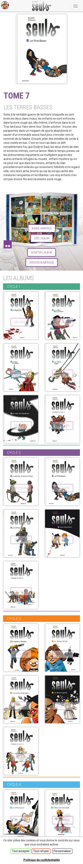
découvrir (21, 322)
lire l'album (41, 238)
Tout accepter (21, 851)
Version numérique (41, 262)
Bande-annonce (42, 228)
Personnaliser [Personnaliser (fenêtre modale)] (62, 851)
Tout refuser (41, 851)
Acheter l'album (41, 252)
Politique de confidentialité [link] (41, 860)
